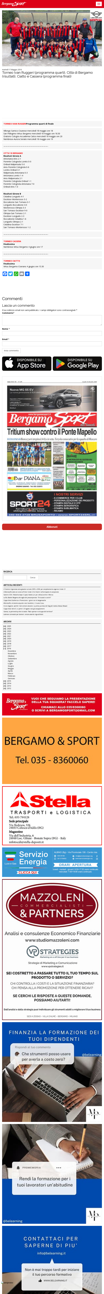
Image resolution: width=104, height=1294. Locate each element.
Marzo (10, 673)
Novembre (12, 653)
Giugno (11, 666)
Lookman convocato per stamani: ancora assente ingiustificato (23, 614)
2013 (9, 686)
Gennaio (11, 678)
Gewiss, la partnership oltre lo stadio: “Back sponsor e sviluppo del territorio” (28, 612)
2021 (9, 636)
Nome (5, 329)
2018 (9, 643)
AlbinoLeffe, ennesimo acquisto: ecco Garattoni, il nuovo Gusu (23, 603)
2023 (9, 631)
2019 (9, 641)
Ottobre (11, 656)
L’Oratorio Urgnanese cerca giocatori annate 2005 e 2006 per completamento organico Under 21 (34, 589)
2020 (9, 638)
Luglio (10, 663)
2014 (9, 683)
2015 (9, 681)
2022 (9, 634)
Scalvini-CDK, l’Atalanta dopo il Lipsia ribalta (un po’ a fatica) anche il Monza (28, 595)
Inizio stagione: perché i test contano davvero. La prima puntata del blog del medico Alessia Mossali (35, 606)
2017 (9, 646)
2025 (9, 626)
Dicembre (12, 651)
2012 (9, 688)
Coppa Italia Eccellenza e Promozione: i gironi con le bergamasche (24, 600)
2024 (9, 628)
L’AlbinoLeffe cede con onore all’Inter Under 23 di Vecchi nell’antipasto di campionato (31, 592)
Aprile (10, 671)
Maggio (11, 668)
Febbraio (11, 676)
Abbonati (52, 526)
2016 (9, 648)
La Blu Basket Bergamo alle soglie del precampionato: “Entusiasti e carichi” (27, 598)
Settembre (12, 658)
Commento (7, 313)
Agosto (11, 661)
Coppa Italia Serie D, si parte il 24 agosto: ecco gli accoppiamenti (24, 609)
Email (5, 339)
